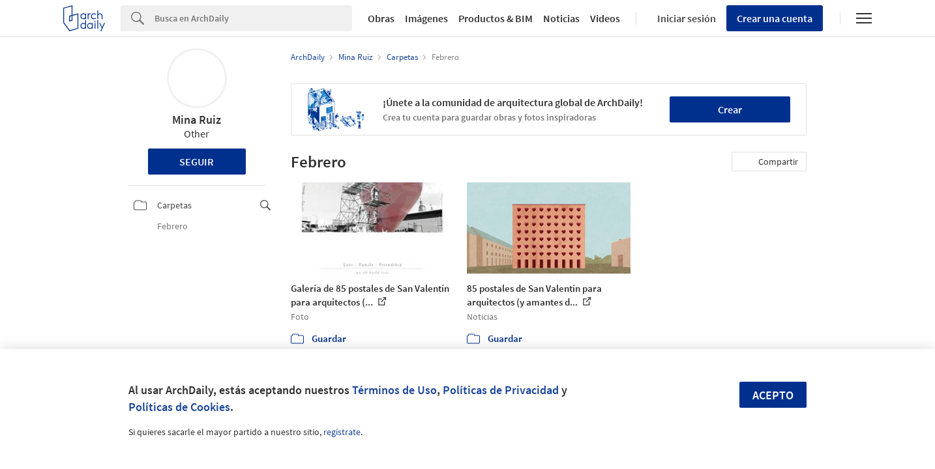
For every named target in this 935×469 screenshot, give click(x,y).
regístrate (342, 432)
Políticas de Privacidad (501, 389)
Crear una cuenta (774, 18)
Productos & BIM (495, 18)
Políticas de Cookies (179, 406)
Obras (381, 18)
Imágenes (426, 18)
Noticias (561, 18)
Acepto (773, 395)
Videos (605, 18)
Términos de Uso (394, 389)
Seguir (196, 161)
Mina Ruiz (196, 119)
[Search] (253, 18)
